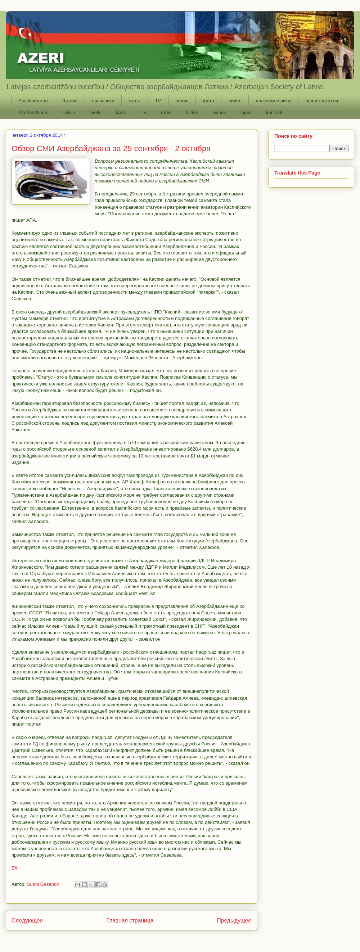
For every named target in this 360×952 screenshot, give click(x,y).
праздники (103, 100)
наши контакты (322, 100)
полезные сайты (273, 100)
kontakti (274, 112)
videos (219, 112)
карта (134, 100)
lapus (246, 112)
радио (182, 100)
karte (121, 112)
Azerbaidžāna (33, 112)
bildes (192, 112)
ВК (14, 868)
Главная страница (129, 920)
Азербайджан (33, 100)
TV (158, 100)
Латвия (70, 100)
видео (234, 100)
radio (166, 112)
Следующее (27, 920)
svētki (96, 112)
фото (208, 100)
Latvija (68, 112)
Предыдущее (234, 920)
